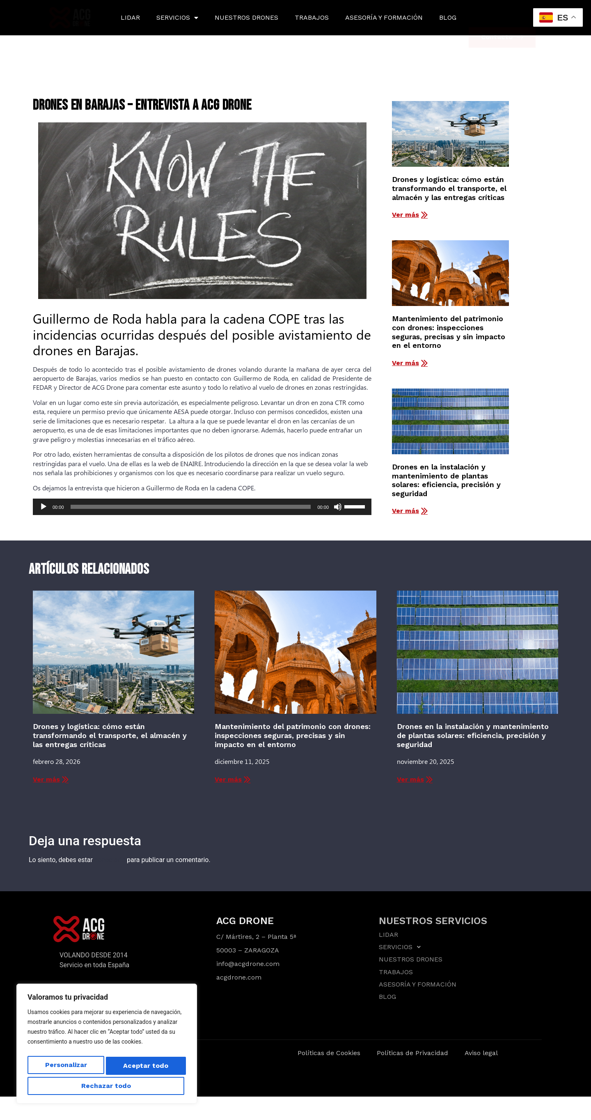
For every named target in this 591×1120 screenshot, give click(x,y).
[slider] (191, 507)
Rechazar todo (142, 1068)
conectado (109, 860)
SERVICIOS (177, 17)
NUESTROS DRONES (246, 17)
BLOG (447, 17)
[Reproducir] (43, 507)
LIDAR (130, 17)
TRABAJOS (312, 17)
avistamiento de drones (203, 369)
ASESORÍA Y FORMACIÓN (384, 17)
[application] (202, 507)
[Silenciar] (338, 507)
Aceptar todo (106, 1086)
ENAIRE (191, 463)
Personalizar (64, 1068)
